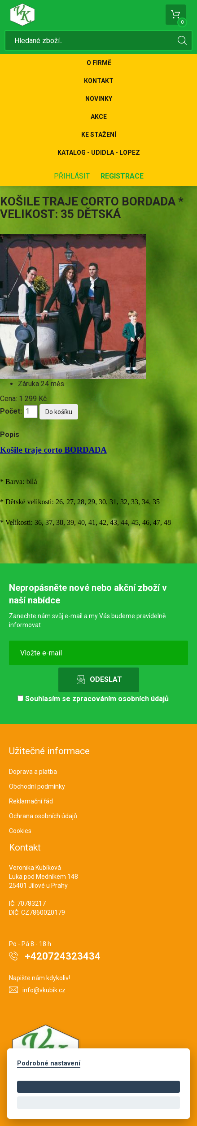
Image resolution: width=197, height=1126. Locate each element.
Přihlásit (72, 176)
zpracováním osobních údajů (120, 698)
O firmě (99, 62)
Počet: (11, 411)
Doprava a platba (33, 771)
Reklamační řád (31, 801)
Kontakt (99, 80)
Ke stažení (98, 134)
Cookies (20, 830)
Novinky (98, 98)
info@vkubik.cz (44, 990)
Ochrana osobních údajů (43, 816)
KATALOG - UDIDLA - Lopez (98, 152)
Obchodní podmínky (37, 786)
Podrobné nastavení (48, 1063)
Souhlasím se (93, 698)
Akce (99, 116)
